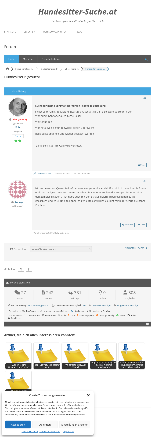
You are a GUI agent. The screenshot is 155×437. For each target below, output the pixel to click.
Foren (11, 59)
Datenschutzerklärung (50, 431)
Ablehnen (45, 424)
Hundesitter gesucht (38, 305)
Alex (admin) (19, 119)
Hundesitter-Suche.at (77, 11)
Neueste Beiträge (51, 59)
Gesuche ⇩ (30, 31)
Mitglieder (28, 59)
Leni (84, 305)
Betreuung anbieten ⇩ (56, 31)
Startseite (10, 31)
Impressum (68, 431)
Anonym (19, 202)
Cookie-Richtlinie (30, 431)
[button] (88, 395)
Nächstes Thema (136, 248)
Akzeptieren (18, 424)
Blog (79, 31)
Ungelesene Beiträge (127, 305)
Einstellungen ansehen (74, 424)
